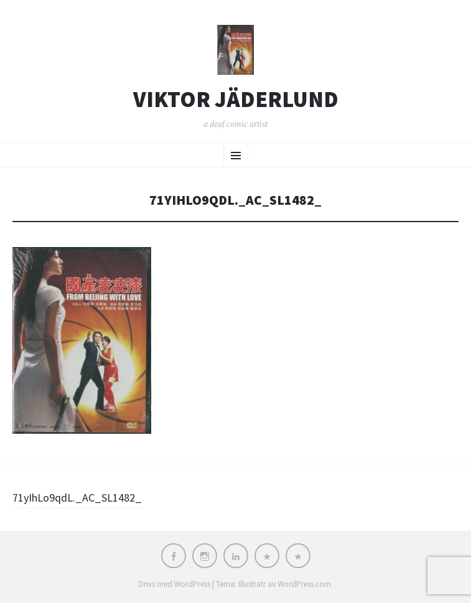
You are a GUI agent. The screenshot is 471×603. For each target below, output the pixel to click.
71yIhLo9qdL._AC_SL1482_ (77, 497)
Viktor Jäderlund (235, 99)
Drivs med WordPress (174, 584)
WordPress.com (304, 584)
